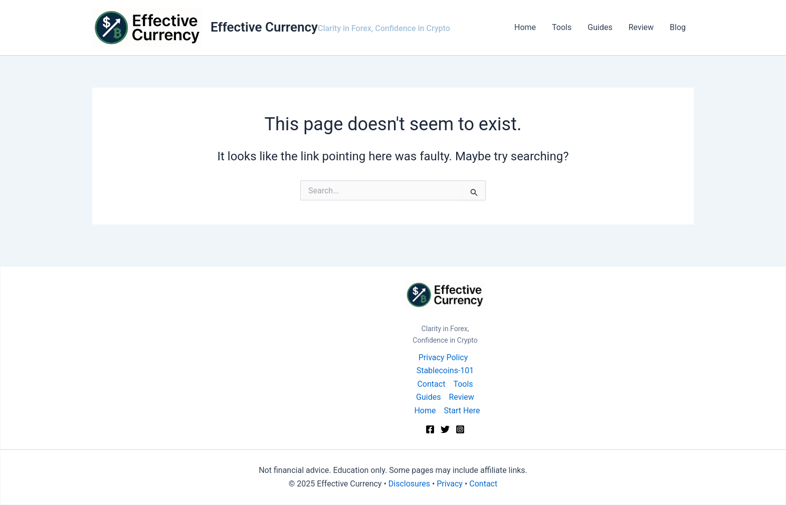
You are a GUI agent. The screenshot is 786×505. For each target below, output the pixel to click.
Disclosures (409, 483)
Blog (678, 27)
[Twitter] (445, 429)
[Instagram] (460, 429)
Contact (431, 384)
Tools (561, 27)
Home (525, 27)
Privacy (450, 483)
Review (641, 27)
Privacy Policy (443, 357)
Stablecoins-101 (445, 370)
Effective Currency (264, 27)
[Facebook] (430, 429)
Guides (599, 27)
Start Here (462, 410)
